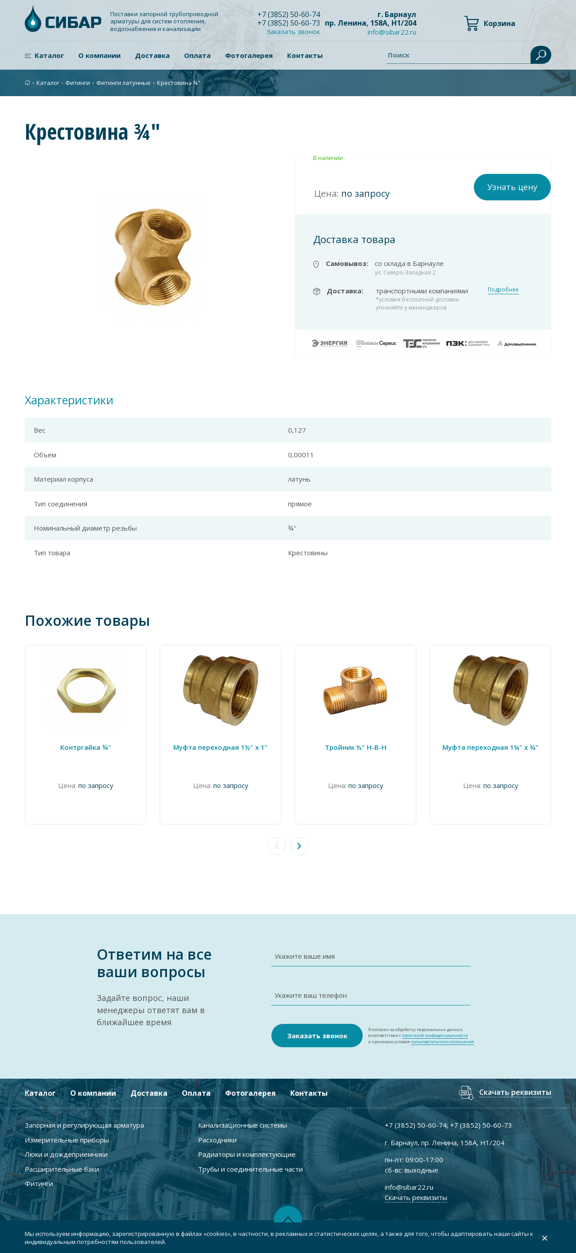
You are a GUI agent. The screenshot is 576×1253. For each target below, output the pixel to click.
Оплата (197, 55)
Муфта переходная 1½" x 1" (220, 747)
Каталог (49, 55)
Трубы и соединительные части (250, 1168)
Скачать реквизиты (515, 1093)
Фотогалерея (249, 55)
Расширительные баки (62, 1168)
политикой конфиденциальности (435, 1035)
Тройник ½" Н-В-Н (356, 747)
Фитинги (77, 83)
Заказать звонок (293, 31)
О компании (99, 55)
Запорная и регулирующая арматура (84, 1124)
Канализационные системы (242, 1124)
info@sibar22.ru (392, 31)
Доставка (152, 55)
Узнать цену (512, 187)
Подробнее (503, 289)
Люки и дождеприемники (66, 1154)
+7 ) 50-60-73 (288, 23)
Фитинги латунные (123, 83)
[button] (299, 846)
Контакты (305, 55)
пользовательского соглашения (442, 1042)
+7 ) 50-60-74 (288, 14)
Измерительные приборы (67, 1139)
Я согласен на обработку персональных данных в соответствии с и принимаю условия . (421, 1036)
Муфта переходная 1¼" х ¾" (490, 747)
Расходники (217, 1139)
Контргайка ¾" (85, 747)
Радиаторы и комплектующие (247, 1154)
